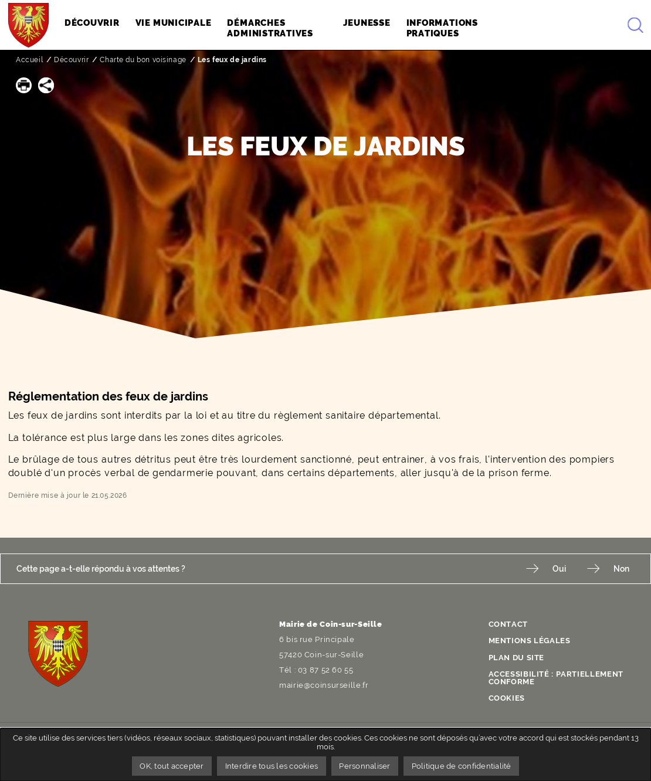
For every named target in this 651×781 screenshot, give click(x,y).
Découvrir (71, 60)
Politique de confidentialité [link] (461, 766)
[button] (24, 85)
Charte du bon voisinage (143, 60)
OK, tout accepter (172, 766)
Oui (559, 568)
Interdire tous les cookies (271, 766)
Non (621, 568)
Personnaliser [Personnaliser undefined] (364, 766)
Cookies (507, 698)
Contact (508, 624)
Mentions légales (530, 640)
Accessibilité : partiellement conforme (556, 678)
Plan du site (517, 657)
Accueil (29, 60)
